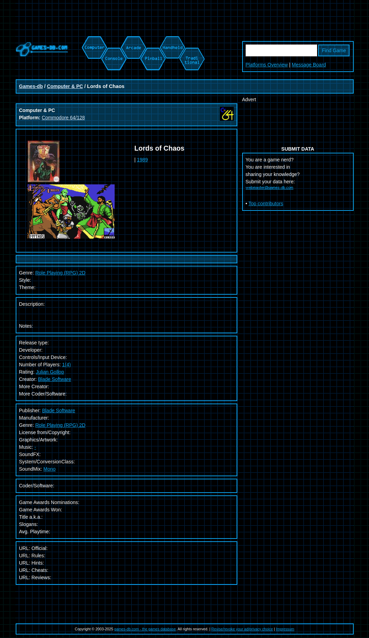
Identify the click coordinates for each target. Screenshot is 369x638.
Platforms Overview (267, 64)
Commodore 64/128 (63, 117)
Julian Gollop (50, 372)
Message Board (309, 64)
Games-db (31, 86)
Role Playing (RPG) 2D (60, 273)
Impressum (285, 629)
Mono (50, 469)
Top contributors (265, 203)
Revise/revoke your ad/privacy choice (242, 629)
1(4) (66, 364)
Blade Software (54, 379)
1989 (142, 159)
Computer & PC (65, 86)
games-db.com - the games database (145, 629)
